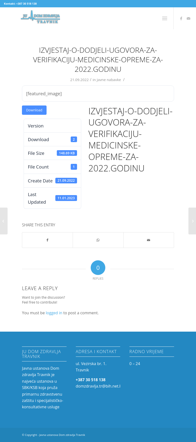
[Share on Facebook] (47, 240)
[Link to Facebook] (181, 18)
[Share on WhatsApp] (98, 240)
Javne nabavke (109, 79)
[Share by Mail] (149, 240)
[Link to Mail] (188, 18)
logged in (54, 313)
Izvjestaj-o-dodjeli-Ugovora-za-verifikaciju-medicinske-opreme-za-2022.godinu (98, 59)
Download (34, 110)
